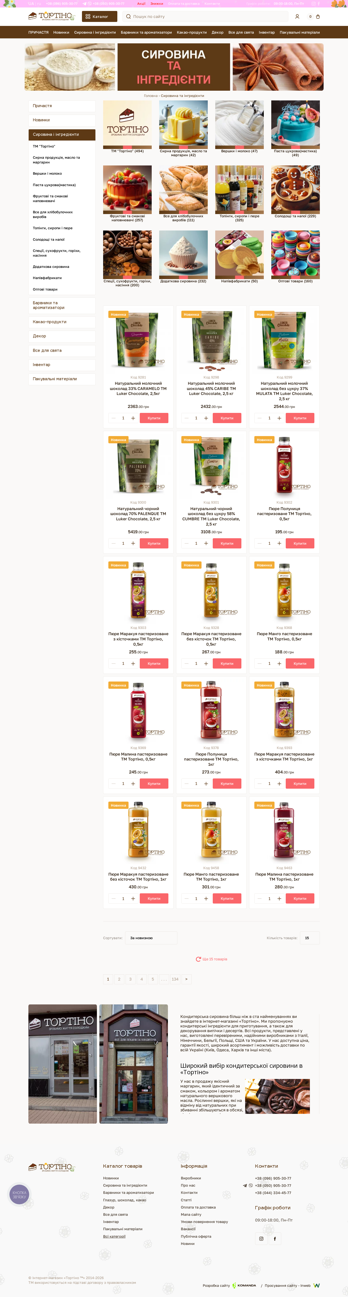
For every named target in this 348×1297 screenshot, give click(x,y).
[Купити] (154, 418)
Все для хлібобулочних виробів (53, 214)
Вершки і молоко (47, 173)
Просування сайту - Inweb (292, 1285)
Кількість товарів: (282, 938)
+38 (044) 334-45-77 (276, 1193)
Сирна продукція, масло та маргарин (56, 159)
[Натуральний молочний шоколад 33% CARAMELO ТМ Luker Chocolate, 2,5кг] (138, 340)
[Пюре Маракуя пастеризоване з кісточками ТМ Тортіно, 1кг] (284, 711)
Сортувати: (113, 938)
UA (31, 3)
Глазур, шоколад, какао (123, 1199)
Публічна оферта (197, 1236)
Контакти (212, 3)
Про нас (188, 1185)
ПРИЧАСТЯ (38, 32)
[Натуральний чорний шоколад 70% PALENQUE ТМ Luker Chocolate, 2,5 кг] (138, 466)
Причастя (42, 106)
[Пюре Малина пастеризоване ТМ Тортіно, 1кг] (284, 831)
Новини (188, 1243)
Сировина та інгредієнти (124, 1185)
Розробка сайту (229, 1285)
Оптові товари (45, 289)
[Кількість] (123, 418)
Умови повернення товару (206, 1221)
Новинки (61, 32)
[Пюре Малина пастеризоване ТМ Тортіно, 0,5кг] (138, 711)
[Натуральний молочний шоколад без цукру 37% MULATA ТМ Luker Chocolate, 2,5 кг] (284, 340)
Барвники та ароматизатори (146, 32)
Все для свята (241, 32)
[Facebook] (319, 4)
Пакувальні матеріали (300, 32)
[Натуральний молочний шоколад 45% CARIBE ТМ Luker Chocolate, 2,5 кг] (211, 340)
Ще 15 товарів (214, 959)
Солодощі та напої (49, 239)
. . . (164, 979)
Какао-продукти (192, 32)
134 (175, 979)
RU (39, 3)
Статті (186, 1199)
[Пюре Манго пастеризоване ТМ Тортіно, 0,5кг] (284, 591)
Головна (151, 95)
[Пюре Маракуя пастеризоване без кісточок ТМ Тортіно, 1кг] (138, 831)
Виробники (191, 1177)
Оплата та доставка (184, 3)
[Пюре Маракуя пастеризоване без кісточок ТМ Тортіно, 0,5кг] (211, 591)
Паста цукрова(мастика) (54, 185)
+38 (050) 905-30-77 (108, 3)
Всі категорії (112, 1236)
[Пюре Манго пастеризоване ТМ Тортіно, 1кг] (211, 831)
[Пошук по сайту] (128, 16)
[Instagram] (314, 4)
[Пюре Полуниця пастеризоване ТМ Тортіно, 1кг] (211, 711)
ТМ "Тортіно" (44, 146)
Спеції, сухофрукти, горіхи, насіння (56, 252)
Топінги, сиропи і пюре (52, 228)
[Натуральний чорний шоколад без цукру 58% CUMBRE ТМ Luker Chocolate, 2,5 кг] (211, 466)
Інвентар (267, 32)
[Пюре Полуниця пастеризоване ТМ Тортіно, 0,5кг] (284, 466)
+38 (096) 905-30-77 (61, 3)
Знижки (156, 3)
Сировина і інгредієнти (95, 32)
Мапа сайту (191, 1214)
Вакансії (188, 1228)
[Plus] (133, 418)
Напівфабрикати (47, 278)
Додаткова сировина (51, 266)
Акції (141, 3)
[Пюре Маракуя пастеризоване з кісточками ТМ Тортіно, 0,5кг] (138, 591)
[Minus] (114, 418)
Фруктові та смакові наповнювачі (50, 198)
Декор (217, 32)
